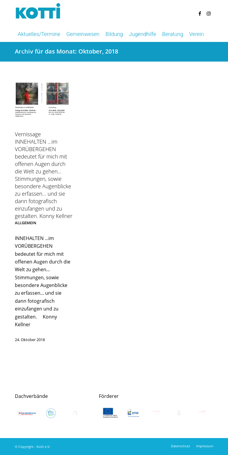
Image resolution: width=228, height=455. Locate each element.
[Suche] (209, 49)
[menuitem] (39, 34)
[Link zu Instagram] (208, 13)
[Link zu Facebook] (199, 13)
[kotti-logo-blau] (38, 13)
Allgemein (25, 222)
